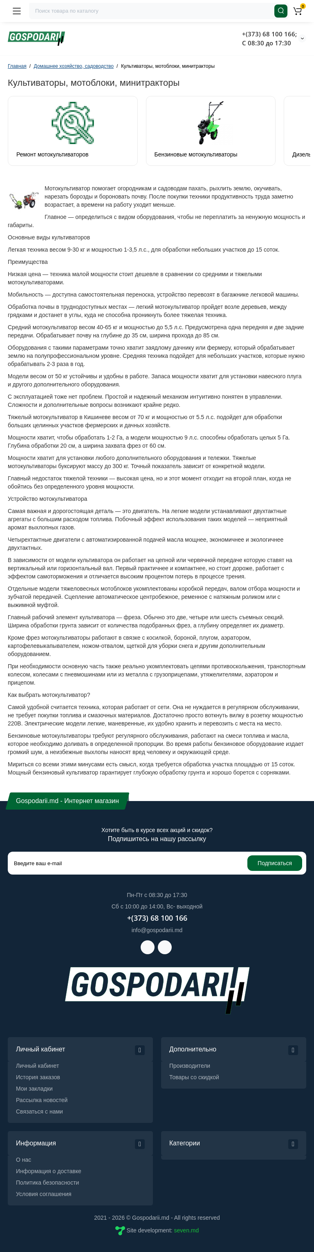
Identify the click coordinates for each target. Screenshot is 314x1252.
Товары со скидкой (194, 1077)
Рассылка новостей (41, 1100)
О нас (23, 1159)
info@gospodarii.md (157, 930)
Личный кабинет (37, 1065)
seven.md (186, 1230)
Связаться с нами (39, 1111)
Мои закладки (34, 1088)
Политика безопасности (47, 1182)
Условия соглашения (44, 1194)
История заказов (38, 1077)
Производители (189, 1065)
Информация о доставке (48, 1171)
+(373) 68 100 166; (269, 34)
